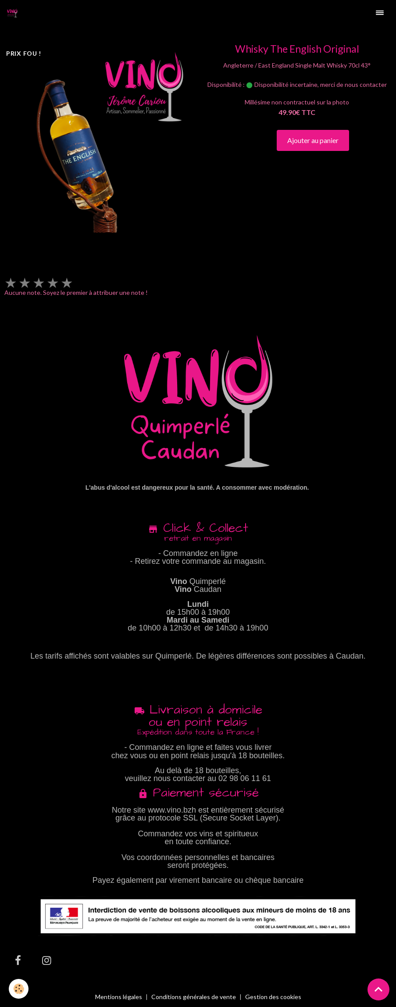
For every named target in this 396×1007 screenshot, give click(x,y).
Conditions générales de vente (193, 996)
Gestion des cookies (273, 997)
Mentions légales (118, 996)
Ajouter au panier (313, 140)
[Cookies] (19, 989)
